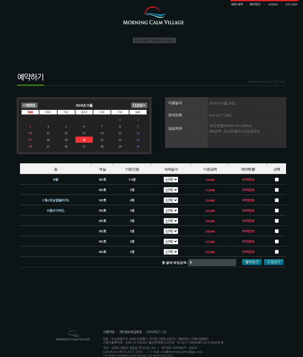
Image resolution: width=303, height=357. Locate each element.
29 (120, 146)
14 (102, 133)
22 (120, 139)
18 (48, 139)
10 (30, 133)
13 (83, 133)
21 (102, 139)
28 (102, 146)
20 (83, 139)
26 (66, 146)
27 (83, 146)
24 (30, 146)
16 (137, 133)
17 (30, 139)
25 (48, 146)
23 (137, 139)
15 (120, 133)
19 (66, 139)
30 (137, 146)
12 (66, 133)
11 (48, 133)
